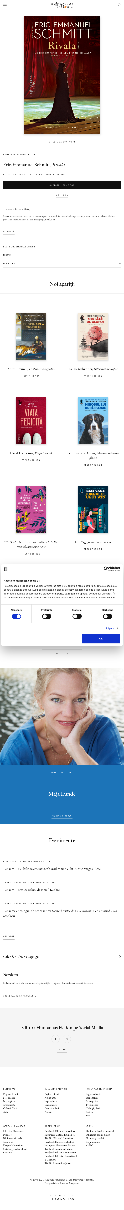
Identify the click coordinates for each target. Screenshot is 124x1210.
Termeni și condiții (95, 1138)
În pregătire (9, 1101)
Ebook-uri (8, 1142)
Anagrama (74, 1183)
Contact (7, 1152)
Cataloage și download (14, 1149)
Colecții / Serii (10, 1108)
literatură (9, 175)
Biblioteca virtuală (12, 1138)
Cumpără (62, 185)
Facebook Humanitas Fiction (59, 1142)
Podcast (7, 1134)
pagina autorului (62, 816)
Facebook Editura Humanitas (60, 1131)
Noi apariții (9, 1097)
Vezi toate (62, 654)
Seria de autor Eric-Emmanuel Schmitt (43, 175)
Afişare (110, 628)
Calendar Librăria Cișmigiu (21, 956)
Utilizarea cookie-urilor (98, 1134)
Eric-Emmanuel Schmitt (26, 164)
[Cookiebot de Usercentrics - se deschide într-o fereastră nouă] (106, 569)
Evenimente (9, 1104)
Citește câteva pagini (62, 142)
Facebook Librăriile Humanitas (60, 1152)
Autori (6, 1112)
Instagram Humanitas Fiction (60, 1145)
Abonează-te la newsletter (20, 996)
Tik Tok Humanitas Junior (58, 1163)
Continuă (9, 231)
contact (62, 1049)
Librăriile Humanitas (13, 1131)
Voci (88, 1115)
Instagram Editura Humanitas (60, 1134)
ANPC (89, 1145)
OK (101, 638)
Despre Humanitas (13, 1145)
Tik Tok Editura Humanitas (59, 1138)
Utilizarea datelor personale (100, 1131)
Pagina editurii (10, 1094)
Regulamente (93, 1142)
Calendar (9, 936)
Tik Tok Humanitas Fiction (58, 1149)
